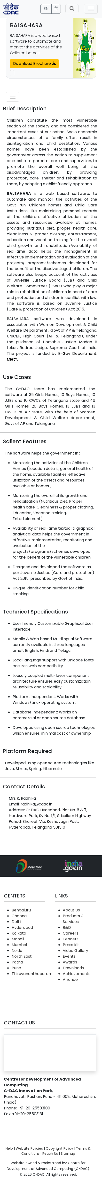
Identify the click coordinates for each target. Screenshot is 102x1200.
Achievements (76, 973)
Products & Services (73, 918)
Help (9, 1148)
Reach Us (50, 1153)
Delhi (16, 921)
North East (22, 956)
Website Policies (29, 1148)
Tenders (70, 939)
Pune (16, 968)
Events (69, 956)
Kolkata (19, 933)
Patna (17, 962)
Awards (70, 962)
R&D (67, 927)
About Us (71, 910)
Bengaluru (21, 910)
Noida (17, 950)
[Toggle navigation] (91, 9)
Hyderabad (22, 927)
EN (46, 8)
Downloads (73, 968)
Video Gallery (75, 950)
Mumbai (19, 945)
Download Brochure (34, 63)
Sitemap (68, 1153)
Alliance (70, 979)
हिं (56, 8)
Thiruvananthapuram (32, 973)
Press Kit (71, 945)
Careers (70, 933)
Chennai (19, 916)
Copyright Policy (59, 1148)
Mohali (18, 939)
